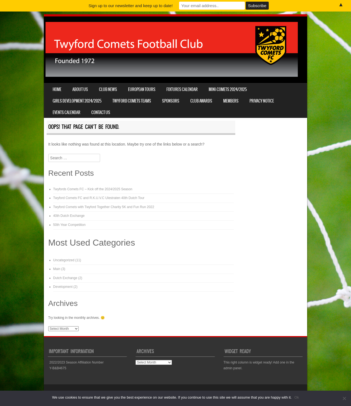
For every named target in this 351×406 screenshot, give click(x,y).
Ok (296, 397)
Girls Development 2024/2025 (77, 101)
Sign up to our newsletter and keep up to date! (131, 5)
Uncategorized (63, 260)
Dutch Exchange (65, 278)
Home (57, 89)
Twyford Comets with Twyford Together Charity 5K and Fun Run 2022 (103, 207)
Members (231, 101)
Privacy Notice (262, 101)
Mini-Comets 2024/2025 (228, 89)
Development (63, 287)
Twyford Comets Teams (131, 101)
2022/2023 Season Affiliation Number (76, 362)
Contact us (100, 112)
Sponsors (170, 101)
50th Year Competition (69, 225)
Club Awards (201, 101)
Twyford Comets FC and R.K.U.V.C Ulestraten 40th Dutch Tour (99, 198)
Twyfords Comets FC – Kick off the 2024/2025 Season (92, 189)
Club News (108, 89)
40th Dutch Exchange (69, 216)
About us (80, 89)
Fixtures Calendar (182, 89)
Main (56, 269)
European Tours (141, 89)
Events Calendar (66, 112)
